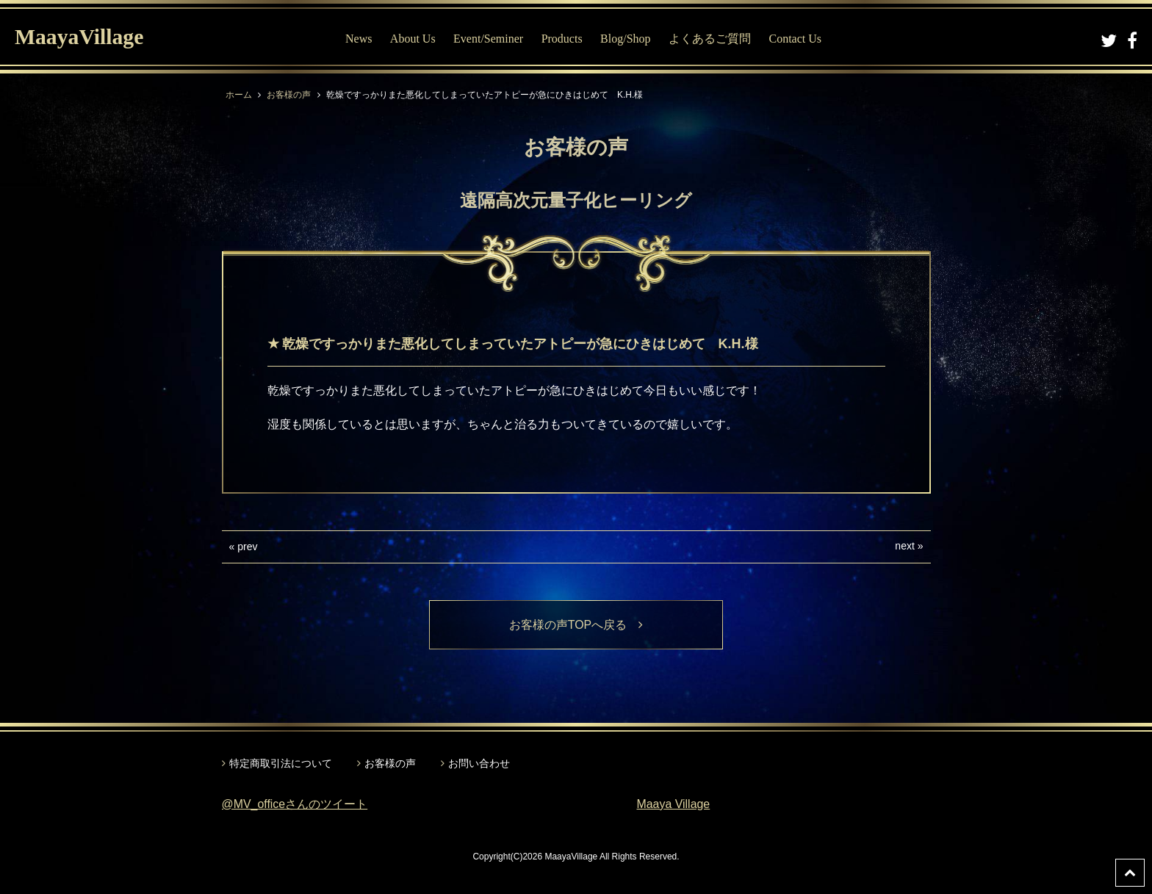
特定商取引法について (280, 763)
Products (562, 38)
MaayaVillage (80, 37)
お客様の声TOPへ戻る (576, 625)
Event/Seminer (488, 38)
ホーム (239, 95)
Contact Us (794, 38)
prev (247, 546)
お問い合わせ (479, 763)
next (904, 546)
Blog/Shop (625, 38)
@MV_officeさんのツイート (295, 804)
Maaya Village (673, 804)
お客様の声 (289, 95)
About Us (413, 38)
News (358, 38)
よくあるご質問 (710, 38)
